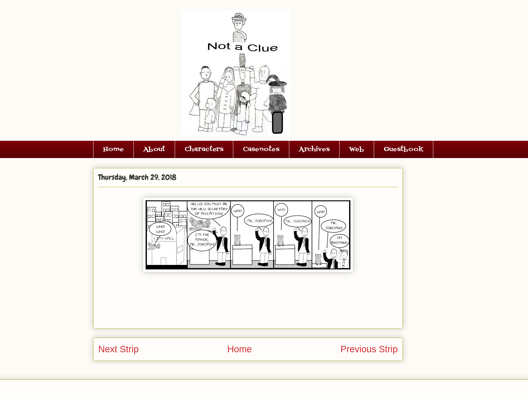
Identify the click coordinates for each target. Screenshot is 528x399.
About (154, 149)
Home (113, 149)
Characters (204, 149)
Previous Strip (369, 349)
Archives (314, 149)
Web (356, 149)
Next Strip (118, 349)
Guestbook (403, 149)
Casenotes (261, 149)
